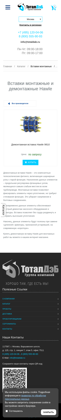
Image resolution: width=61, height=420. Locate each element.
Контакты (7, 329)
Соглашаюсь (14, 411)
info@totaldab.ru (30, 41)
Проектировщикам (11, 319)
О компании (8, 299)
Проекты (6, 309)
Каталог (3, 210)
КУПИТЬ (30, 162)
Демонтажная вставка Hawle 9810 (30, 144)
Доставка (7, 314)
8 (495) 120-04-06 (11, 354)
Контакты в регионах (30, 25)
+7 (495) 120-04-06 (30, 32)
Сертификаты (9, 324)
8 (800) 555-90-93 (30, 36)
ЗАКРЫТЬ (48, 412)
